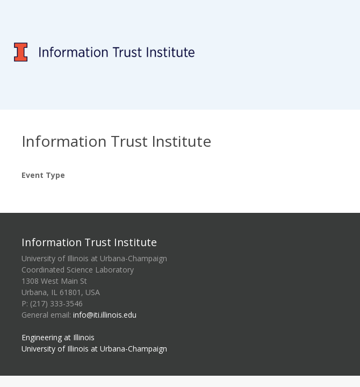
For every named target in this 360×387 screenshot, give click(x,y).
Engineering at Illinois (58, 337)
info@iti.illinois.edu (104, 315)
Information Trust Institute (89, 242)
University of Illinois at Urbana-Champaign (94, 348)
